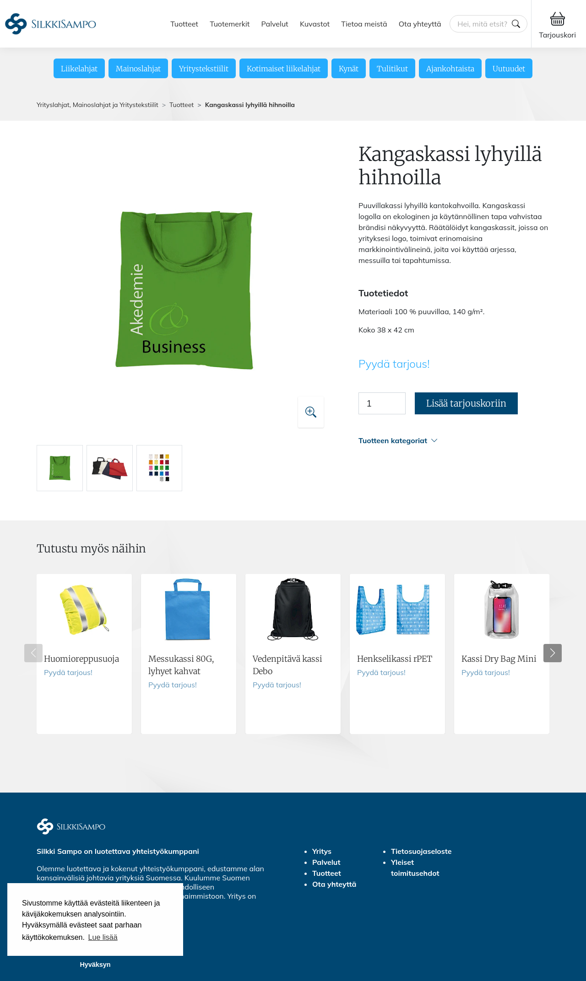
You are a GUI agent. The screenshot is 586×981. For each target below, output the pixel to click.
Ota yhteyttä (420, 23)
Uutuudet (509, 68)
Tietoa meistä (364, 23)
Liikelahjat (79, 68)
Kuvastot (315, 23)
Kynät (348, 68)
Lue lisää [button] (103, 937)
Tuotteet (184, 23)
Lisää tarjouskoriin (466, 403)
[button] (453, 440)
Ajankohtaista (450, 68)
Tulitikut (392, 68)
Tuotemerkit (230, 23)
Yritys (321, 851)
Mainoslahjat (138, 68)
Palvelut (274, 23)
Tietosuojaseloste (421, 851)
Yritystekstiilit (203, 68)
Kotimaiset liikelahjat (283, 68)
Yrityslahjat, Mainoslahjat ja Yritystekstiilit (97, 105)
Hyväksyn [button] (95, 964)
